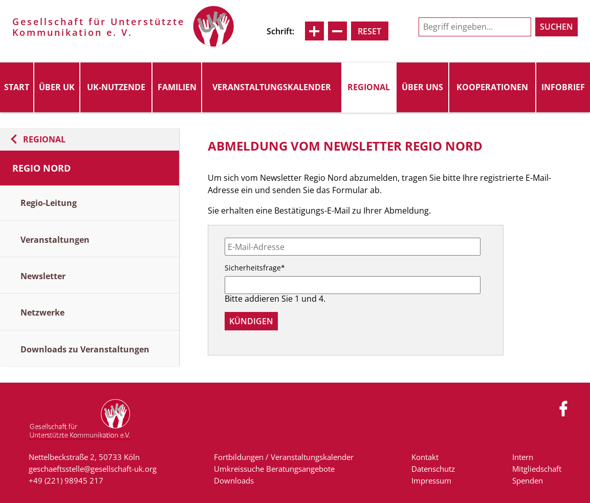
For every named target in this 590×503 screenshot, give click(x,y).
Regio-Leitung (48, 202)
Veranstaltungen (55, 239)
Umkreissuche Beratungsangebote (274, 469)
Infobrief (563, 87)
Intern (522, 457)
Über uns (422, 87)
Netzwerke (42, 312)
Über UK (57, 87)
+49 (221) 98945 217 (66, 480)
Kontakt (425, 457)
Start (16, 87)
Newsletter (42, 276)
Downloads (234, 480)
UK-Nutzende (116, 87)
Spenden (527, 480)
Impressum (431, 480)
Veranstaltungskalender (271, 87)
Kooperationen (492, 87)
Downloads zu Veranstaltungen (84, 349)
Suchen (556, 26)
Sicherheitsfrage (255, 268)
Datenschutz (433, 469)
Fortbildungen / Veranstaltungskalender (284, 457)
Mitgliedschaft (536, 469)
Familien (177, 87)
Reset (369, 31)
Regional (368, 87)
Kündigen (251, 321)
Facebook (564, 408)
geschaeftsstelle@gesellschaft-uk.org (93, 469)
